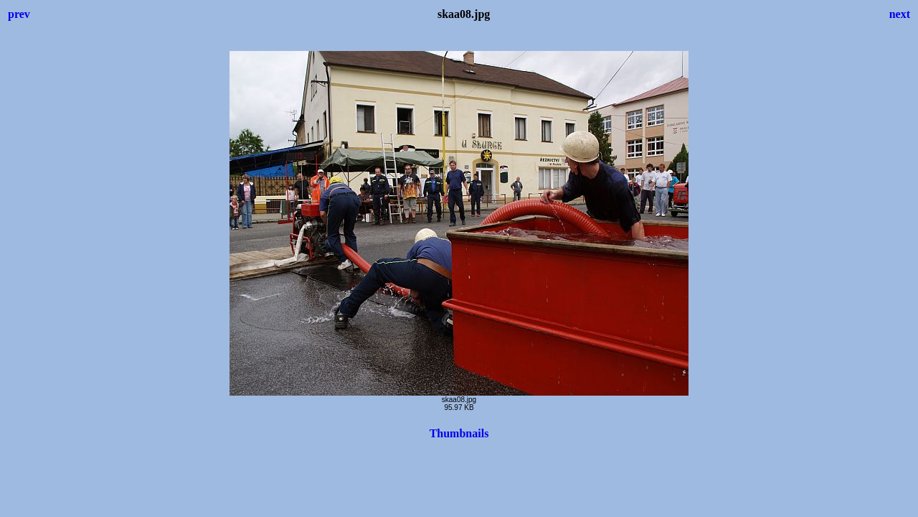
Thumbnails (459, 433)
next (899, 14)
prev (19, 14)
